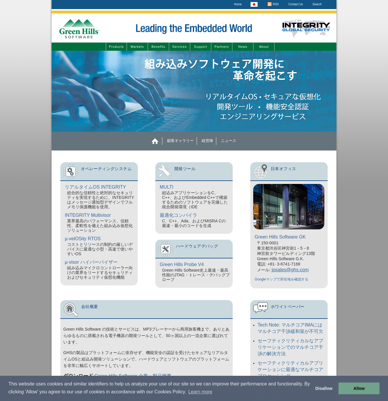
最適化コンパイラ (178, 215)
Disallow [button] (323, 388)
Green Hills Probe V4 (182, 264)
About (264, 46)
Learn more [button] (200, 391)
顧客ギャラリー (180, 140)
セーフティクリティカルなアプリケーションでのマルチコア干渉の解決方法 (290, 347)
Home (238, 4)
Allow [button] (359, 388)
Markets (137, 46)
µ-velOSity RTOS (83, 238)
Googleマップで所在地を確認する (281, 279)
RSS (273, 4)
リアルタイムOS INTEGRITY (95, 187)
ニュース (228, 140)
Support (200, 46)
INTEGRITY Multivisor (88, 215)
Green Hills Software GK (280, 236)
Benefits (158, 46)
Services (179, 46)
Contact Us (295, 4)
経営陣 (207, 140)
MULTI (166, 187)
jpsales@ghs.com (290, 269)
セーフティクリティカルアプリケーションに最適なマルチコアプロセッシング (290, 369)
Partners (222, 46)
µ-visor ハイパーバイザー (91, 262)
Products (116, 46)
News (242, 46)
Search (317, 4)
